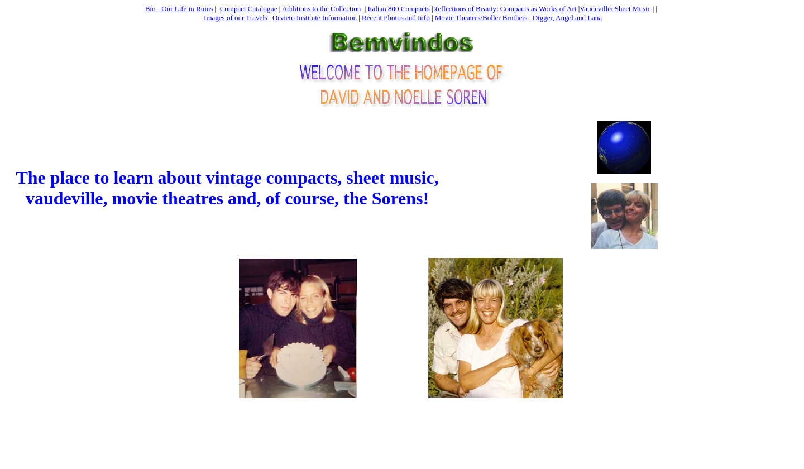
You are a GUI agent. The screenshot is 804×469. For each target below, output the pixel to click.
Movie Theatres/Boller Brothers (482, 17)
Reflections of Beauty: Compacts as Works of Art (505, 8)
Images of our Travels (235, 17)
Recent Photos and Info (397, 17)
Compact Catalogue (248, 8)
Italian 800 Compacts (399, 8)
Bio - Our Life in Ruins (179, 8)
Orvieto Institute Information (315, 17)
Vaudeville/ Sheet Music (615, 8)
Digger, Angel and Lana (566, 17)
